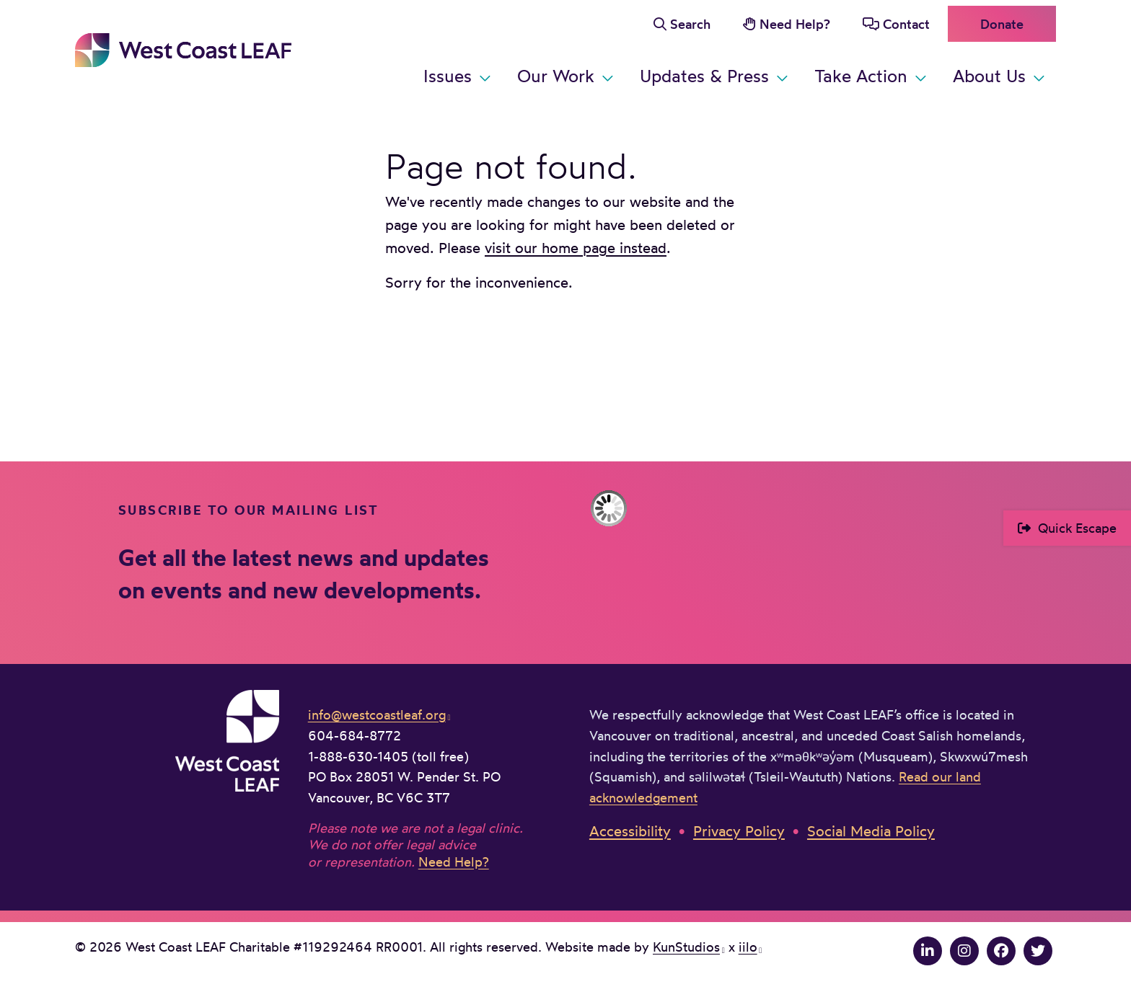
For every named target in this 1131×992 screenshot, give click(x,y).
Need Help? (795, 24)
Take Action (860, 76)
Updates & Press (704, 76)
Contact (906, 24)
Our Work (555, 76)
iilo (748, 947)
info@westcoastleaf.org (377, 714)
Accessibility (630, 831)
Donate (1002, 24)
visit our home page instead (575, 248)
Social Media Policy (871, 831)
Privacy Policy (739, 831)
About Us (989, 76)
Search (690, 24)
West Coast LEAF (183, 50)
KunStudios (686, 947)
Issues (447, 76)
